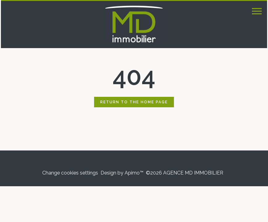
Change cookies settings (70, 173)
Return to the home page (134, 102)
